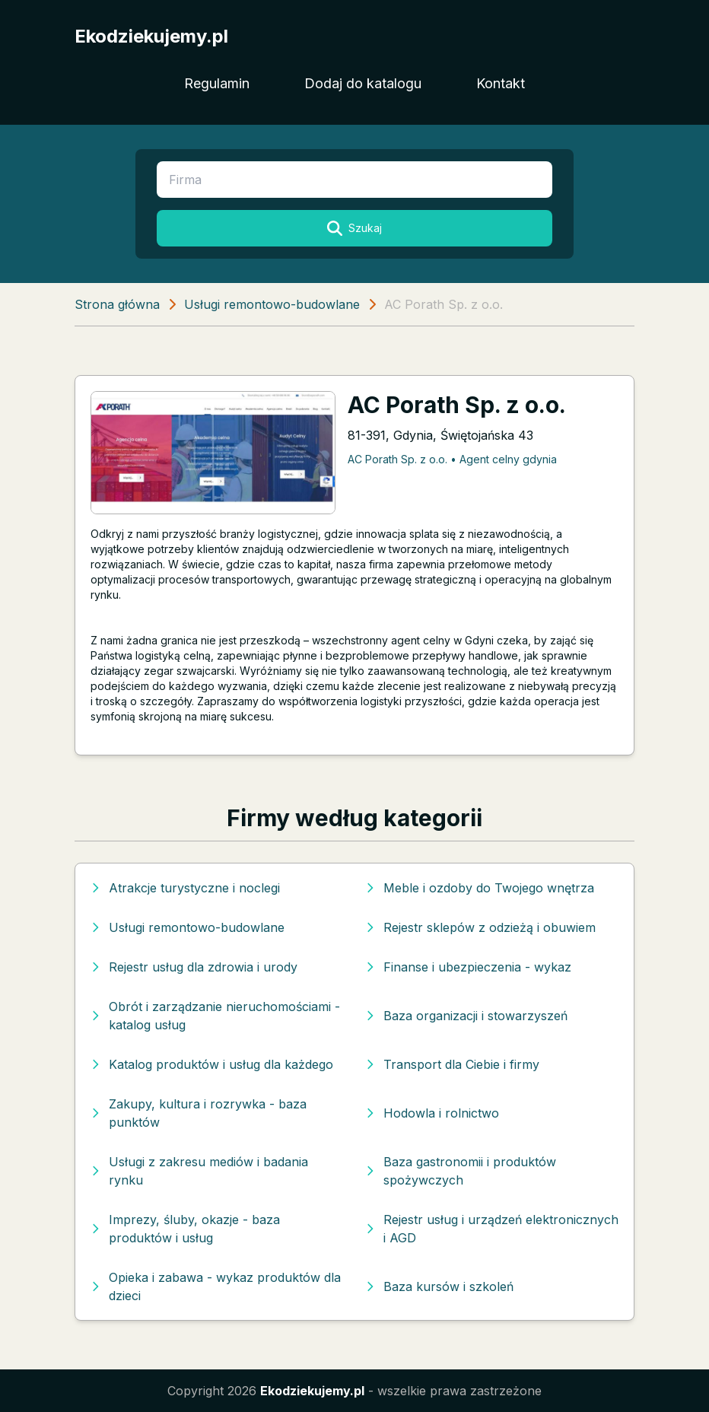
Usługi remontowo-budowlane (272, 304)
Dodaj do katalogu (362, 83)
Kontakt (500, 83)
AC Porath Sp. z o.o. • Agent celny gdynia (452, 459)
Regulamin (217, 83)
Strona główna (117, 304)
